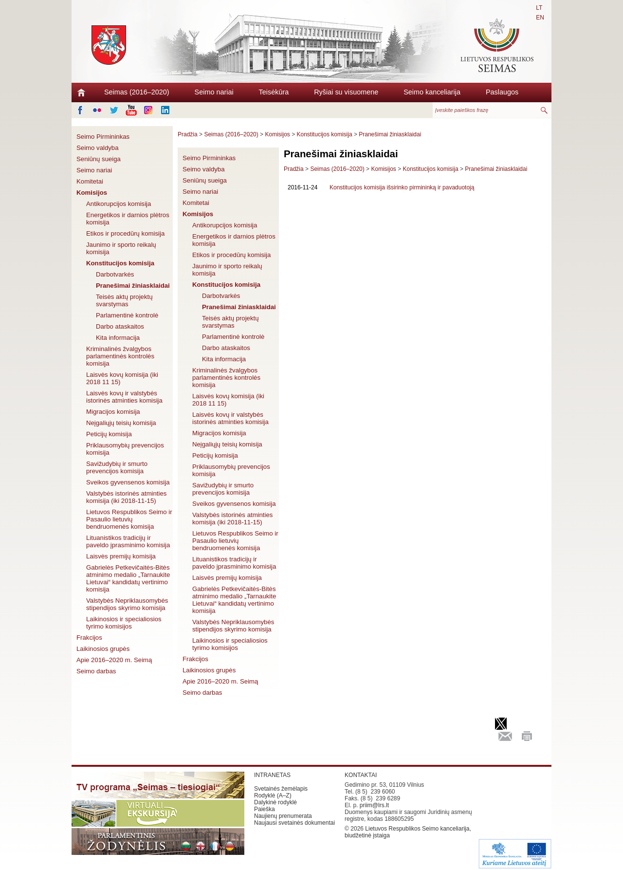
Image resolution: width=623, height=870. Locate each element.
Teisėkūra (274, 92)
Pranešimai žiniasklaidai (133, 285)
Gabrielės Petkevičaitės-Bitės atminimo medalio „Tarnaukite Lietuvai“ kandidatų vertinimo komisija (128, 578)
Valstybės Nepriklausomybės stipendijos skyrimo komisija (127, 604)
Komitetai (89, 181)
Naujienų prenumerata (283, 816)
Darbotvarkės (115, 274)
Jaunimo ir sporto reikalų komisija (121, 248)
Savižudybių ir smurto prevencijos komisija (116, 467)
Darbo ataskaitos (120, 326)
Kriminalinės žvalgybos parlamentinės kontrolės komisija (120, 356)
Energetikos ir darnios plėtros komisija (127, 218)
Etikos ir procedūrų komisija (125, 233)
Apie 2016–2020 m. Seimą (114, 660)
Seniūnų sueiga (98, 159)
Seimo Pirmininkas (102, 136)
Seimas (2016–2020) (136, 92)
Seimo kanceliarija (431, 92)
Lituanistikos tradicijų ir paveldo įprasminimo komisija (128, 541)
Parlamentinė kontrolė (127, 315)
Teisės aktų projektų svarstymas (124, 300)
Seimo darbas (96, 671)
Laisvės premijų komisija (121, 556)
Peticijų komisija (109, 434)
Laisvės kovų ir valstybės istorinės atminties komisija (124, 396)
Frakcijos (89, 637)
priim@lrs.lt (374, 805)
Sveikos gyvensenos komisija (128, 482)
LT (539, 7)
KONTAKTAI (361, 775)
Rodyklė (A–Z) (273, 795)
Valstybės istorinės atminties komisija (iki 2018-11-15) (126, 497)
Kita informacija (118, 337)
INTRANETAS (272, 775)
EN (540, 17)
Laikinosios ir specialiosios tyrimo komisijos (124, 622)
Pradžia (188, 134)
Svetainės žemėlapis (281, 788)
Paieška (264, 809)
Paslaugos (502, 92)
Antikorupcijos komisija (118, 203)
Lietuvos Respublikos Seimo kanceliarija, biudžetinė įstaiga (408, 832)
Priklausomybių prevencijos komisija (125, 449)
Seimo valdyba (97, 147)
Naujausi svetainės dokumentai (294, 822)
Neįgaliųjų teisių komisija (121, 422)
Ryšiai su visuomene (346, 92)
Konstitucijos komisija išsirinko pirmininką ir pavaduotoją (402, 187)
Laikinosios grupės (102, 648)
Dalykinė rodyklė (275, 802)
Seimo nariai (214, 92)
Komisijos (91, 192)
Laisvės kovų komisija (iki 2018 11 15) (122, 378)
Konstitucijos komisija (120, 263)
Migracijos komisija (113, 411)
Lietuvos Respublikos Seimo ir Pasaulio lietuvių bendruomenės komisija (129, 519)
